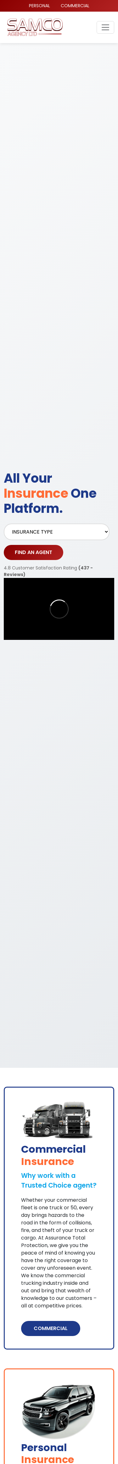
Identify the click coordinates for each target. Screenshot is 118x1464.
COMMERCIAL (75, 6)
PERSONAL (39, 6)
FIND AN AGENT (33, 552)
